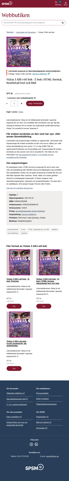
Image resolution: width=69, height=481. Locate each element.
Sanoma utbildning (41, 74)
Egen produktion (14, 417)
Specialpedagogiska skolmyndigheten (30, 211)
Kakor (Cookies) (42, 399)
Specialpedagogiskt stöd (17, 399)
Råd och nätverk (44, 422)
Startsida (9, 32)
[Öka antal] (21, 103)
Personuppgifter (42, 393)
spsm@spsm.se (52, 456)
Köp (14, 306)
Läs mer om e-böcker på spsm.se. (19, 188)
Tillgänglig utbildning (15, 393)
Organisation (42, 417)
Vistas (20, 112)
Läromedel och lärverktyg (26, 32)
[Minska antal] (7, 103)
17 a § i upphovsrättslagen (16, 404)
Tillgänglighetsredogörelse (46, 404)
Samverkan (42, 428)
